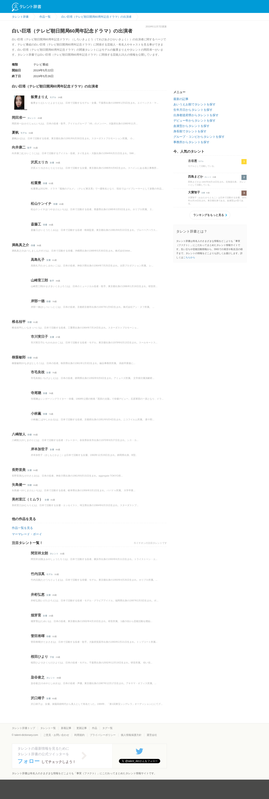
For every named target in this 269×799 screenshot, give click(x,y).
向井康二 (19, 147)
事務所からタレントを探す (191, 142)
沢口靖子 (38, 698)
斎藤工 (36, 224)
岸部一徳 (38, 301)
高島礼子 (38, 259)
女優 (52, 162)
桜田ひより (39, 656)
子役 (52, 657)
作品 (94, 728)
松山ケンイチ (41, 203)
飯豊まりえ (39, 97)
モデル (53, 97)
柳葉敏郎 (19, 357)
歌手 (29, 148)
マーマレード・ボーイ (27, 534)
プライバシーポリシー (103, 734)
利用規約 (79, 734)
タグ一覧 (107, 728)
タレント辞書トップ (23, 728)
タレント (31, 118)
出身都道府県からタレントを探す (196, 115)
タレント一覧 (48, 728)
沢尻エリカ (39, 162)
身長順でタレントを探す (190, 131)
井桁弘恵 (38, 594)
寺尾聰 (36, 393)
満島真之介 (20, 245)
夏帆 (15, 132)
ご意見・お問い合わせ (56, 734)
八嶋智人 (19, 434)
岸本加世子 (39, 449)
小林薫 (36, 413)
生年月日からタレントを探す (193, 109)
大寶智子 (194, 192)
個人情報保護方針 (131, 734)
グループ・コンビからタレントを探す (199, 136)
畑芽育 (36, 615)
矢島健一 (19, 484)
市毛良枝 (38, 372)
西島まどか (195, 176)
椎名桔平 (19, 322)
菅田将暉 (38, 636)
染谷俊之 (38, 677)
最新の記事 (180, 99)
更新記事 (81, 728)
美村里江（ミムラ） (27, 499)
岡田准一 (19, 117)
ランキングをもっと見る (208, 215)
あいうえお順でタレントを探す (194, 104)
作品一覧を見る (22, 528)
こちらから (189, 257)
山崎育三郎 (39, 280)
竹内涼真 (38, 574)
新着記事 (66, 728)
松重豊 (36, 183)
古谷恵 (192, 161)
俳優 (45, 183)
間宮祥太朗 (39, 553)
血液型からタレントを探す (191, 126)
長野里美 (19, 470)
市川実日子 (39, 336)
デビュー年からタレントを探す (194, 120)
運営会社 (152, 734)
